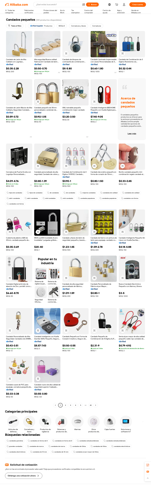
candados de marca (35, 446)
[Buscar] (92, 5)
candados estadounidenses (88, 441)
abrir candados (13, 198)
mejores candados (88, 193)
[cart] (117, 5)
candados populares (86, 198)
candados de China (78, 446)
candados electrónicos (120, 446)
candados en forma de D (38, 441)
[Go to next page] (95, 405)
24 (90, 405)
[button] (83, 4)
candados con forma (129, 198)
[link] (147, 465)
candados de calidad (108, 193)
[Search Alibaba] (58, 4)
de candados (53, 193)
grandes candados (14, 446)
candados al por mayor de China (86, 452)
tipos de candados (14, 193)
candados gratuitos (15, 441)
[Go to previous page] (55, 405)
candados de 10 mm (38, 452)
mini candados (49, 198)
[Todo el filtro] (14, 26)
